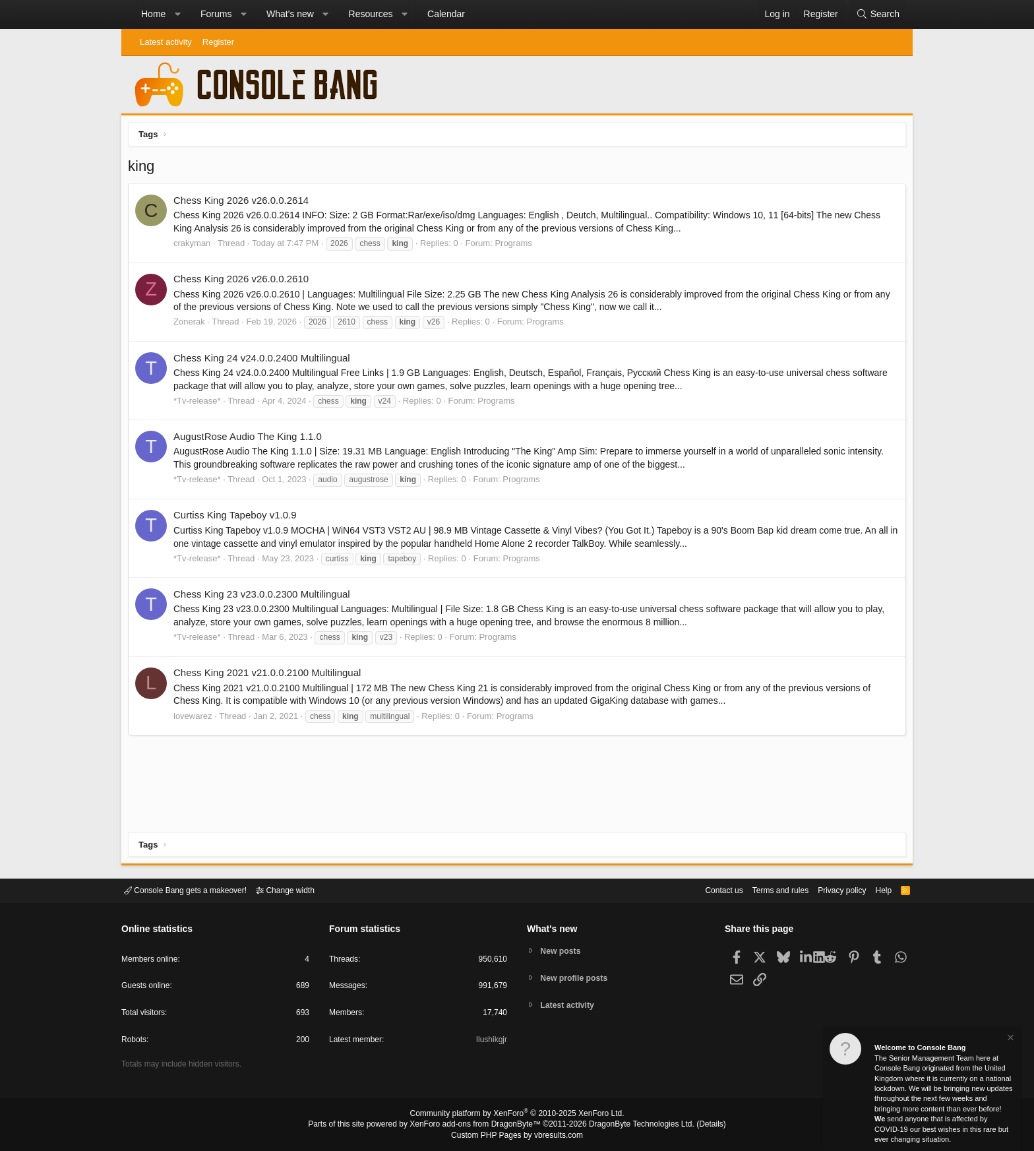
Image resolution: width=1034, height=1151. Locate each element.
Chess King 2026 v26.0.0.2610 (244, 282)
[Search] (877, 14)
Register (218, 42)
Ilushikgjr (490, 1042)
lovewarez (196, 719)
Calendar (446, 14)
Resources (371, 14)
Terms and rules (764, 889)
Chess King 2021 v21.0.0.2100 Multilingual (270, 675)
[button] (177, 14)
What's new (290, 14)
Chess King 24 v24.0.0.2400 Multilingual (265, 361)
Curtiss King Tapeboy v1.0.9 (238, 518)
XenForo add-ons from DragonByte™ (479, 1125)
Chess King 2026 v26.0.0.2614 (244, 203)
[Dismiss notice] (1009, 1039)
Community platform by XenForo (517, 1115)
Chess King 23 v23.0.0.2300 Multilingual (265, 597)
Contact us (703, 889)
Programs (516, 246)
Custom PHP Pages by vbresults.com (516, 1136)
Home (153, 14)
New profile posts (577, 978)
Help (875, 889)
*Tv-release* (200, 404)
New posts (562, 950)
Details (695, 1125)
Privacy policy (831, 889)
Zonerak (192, 325)
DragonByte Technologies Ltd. (631, 1125)
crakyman (195, 246)
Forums (215, 14)
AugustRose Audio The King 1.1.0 (251, 439)
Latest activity (166, 42)
